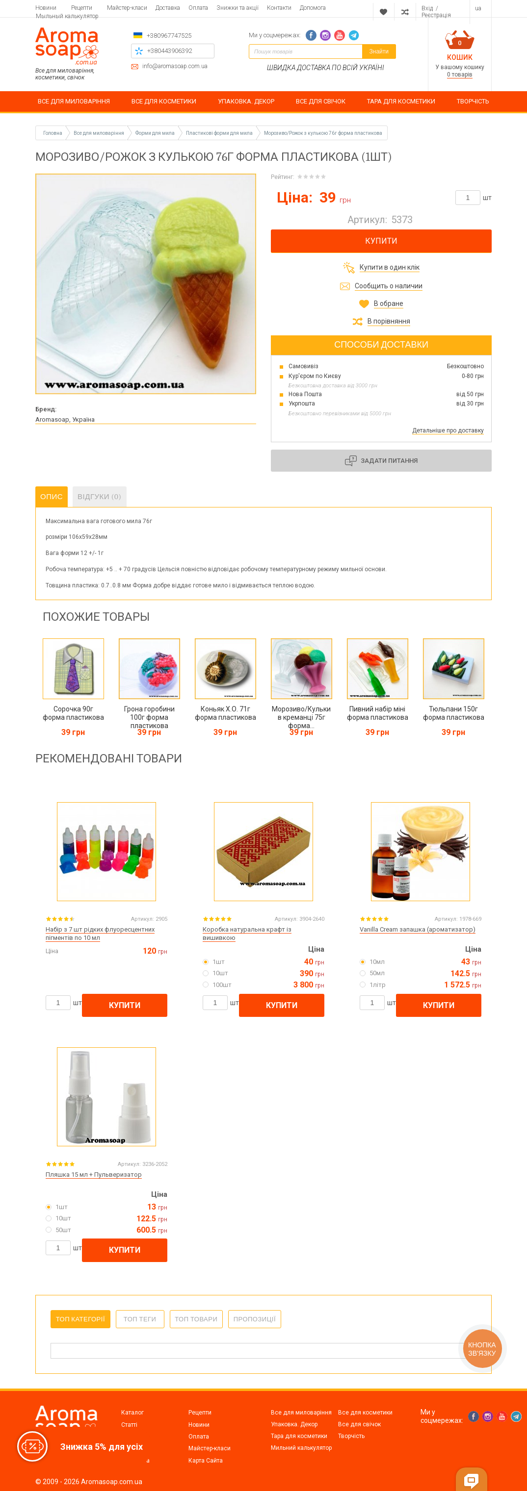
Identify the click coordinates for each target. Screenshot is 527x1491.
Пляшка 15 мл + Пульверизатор (94, 1174)
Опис (51, 496)
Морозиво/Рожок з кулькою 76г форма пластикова (323, 133)
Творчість (351, 1436)
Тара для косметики (299, 1436)
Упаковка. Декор (294, 1424)
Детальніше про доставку (448, 430)
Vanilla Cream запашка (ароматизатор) (417, 929)
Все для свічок (359, 1424)
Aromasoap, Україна (65, 419)
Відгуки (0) (100, 496)
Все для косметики (365, 1412)
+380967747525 (169, 35)
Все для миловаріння (301, 1412)
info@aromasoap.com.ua (175, 66)
